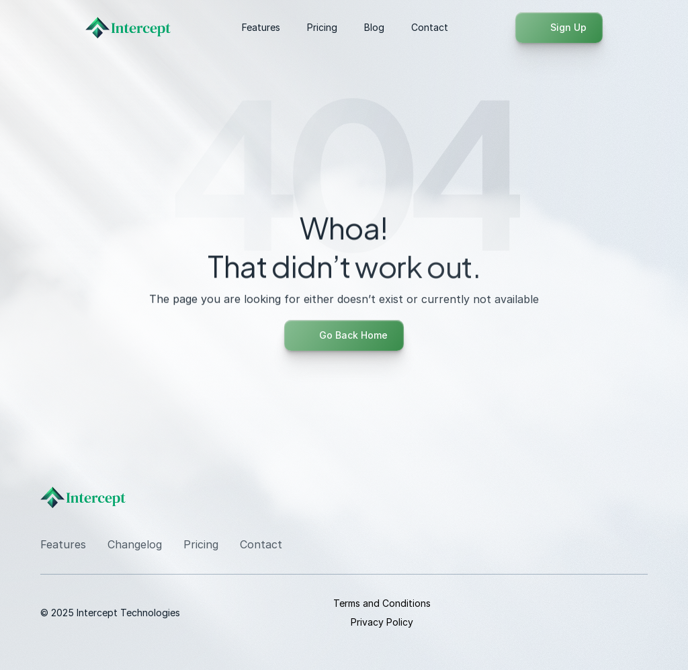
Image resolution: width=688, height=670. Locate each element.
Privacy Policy (382, 622)
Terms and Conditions (382, 603)
